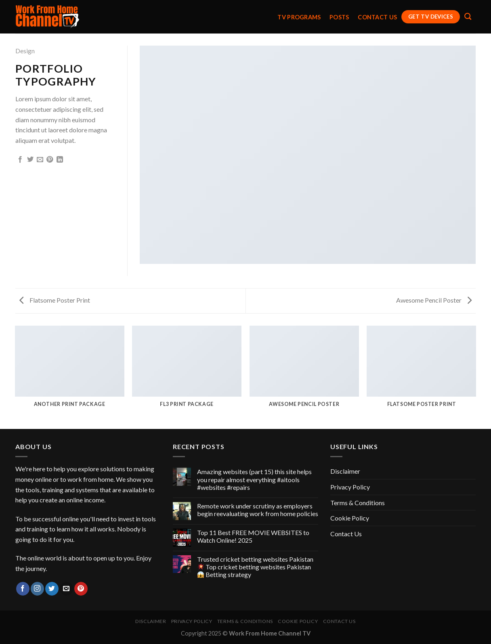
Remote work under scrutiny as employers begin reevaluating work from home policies (257, 509)
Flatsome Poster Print (54, 300)
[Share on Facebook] (20, 159)
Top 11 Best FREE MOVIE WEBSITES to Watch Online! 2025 (253, 536)
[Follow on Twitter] (52, 589)
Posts (339, 17)
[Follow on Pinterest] (81, 589)
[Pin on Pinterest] (49, 159)
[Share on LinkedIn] (60, 159)
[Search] (468, 17)
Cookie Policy (349, 518)
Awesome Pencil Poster (434, 300)
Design (25, 50)
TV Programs (299, 17)
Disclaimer (345, 471)
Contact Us (377, 17)
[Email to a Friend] (40, 159)
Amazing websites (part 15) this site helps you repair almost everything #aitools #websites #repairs (254, 479)
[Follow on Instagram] (37, 589)
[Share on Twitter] (30, 159)
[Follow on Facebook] (22, 589)
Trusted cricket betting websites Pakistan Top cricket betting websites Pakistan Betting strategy (255, 566)
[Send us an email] (66, 589)
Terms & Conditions (357, 502)
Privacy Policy (350, 487)
